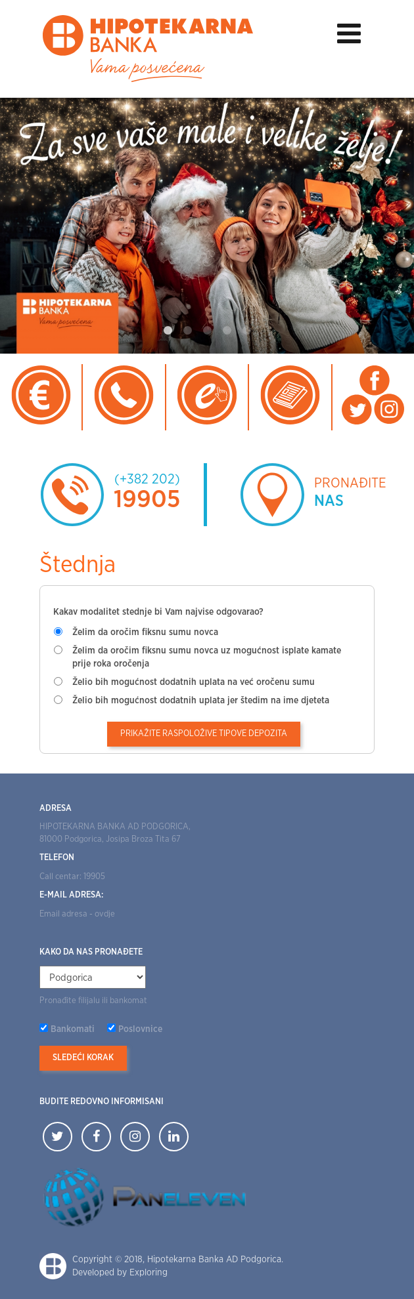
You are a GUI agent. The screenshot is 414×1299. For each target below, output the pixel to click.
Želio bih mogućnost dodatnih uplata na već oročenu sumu (193, 682)
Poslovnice (140, 1029)
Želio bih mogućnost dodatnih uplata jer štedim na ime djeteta (200, 700)
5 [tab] (246, 330)
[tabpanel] (207, 226)
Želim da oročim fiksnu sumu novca (145, 632)
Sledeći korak (83, 1058)
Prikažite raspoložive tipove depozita (203, 734)
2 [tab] (187, 330)
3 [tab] (207, 330)
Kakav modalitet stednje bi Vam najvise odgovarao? (158, 612)
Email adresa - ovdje (77, 914)
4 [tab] (226, 330)
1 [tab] (167, 330)
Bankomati (73, 1029)
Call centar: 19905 (72, 877)
